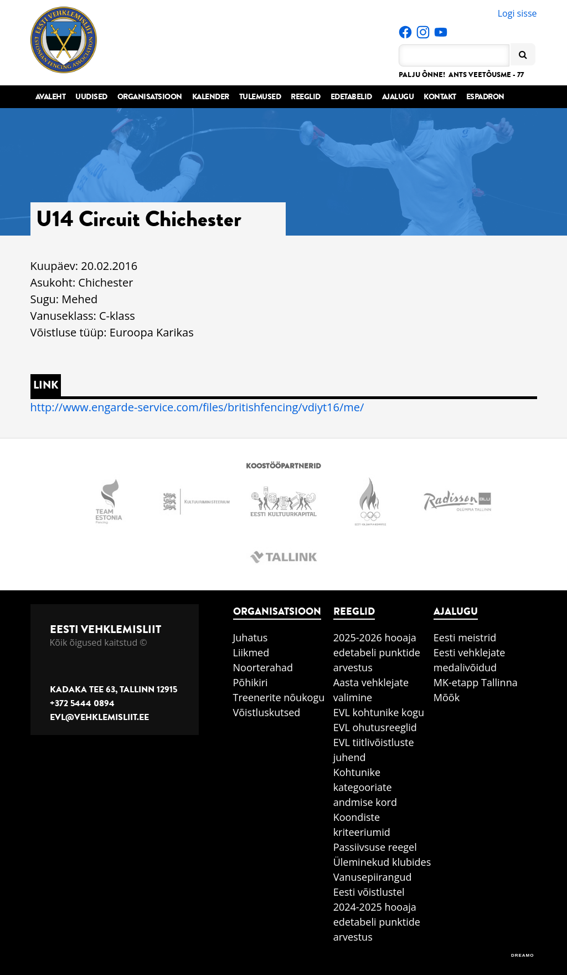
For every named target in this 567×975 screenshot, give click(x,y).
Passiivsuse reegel (375, 847)
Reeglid (306, 97)
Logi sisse (517, 13)
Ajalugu (398, 97)
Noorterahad (263, 667)
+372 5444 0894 (82, 703)
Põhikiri (250, 682)
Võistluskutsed (267, 712)
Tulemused (260, 97)
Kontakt (440, 97)
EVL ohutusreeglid (375, 727)
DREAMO (522, 955)
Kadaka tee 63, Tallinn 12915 (113, 689)
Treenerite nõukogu (279, 697)
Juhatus (250, 637)
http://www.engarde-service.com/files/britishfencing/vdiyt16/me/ (197, 407)
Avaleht (50, 97)
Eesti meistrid (465, 637)
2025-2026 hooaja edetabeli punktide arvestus (376, 652)
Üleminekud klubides (382, 862)
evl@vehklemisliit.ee (99, 717)
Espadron (485, 97)
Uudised (91, 97)
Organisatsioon (149, 97)
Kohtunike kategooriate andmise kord (365, 787)
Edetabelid (351, 97)
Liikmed (251, 652)
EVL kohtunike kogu (379, 712)
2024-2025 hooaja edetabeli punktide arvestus (376, 921)
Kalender (210, 97)
